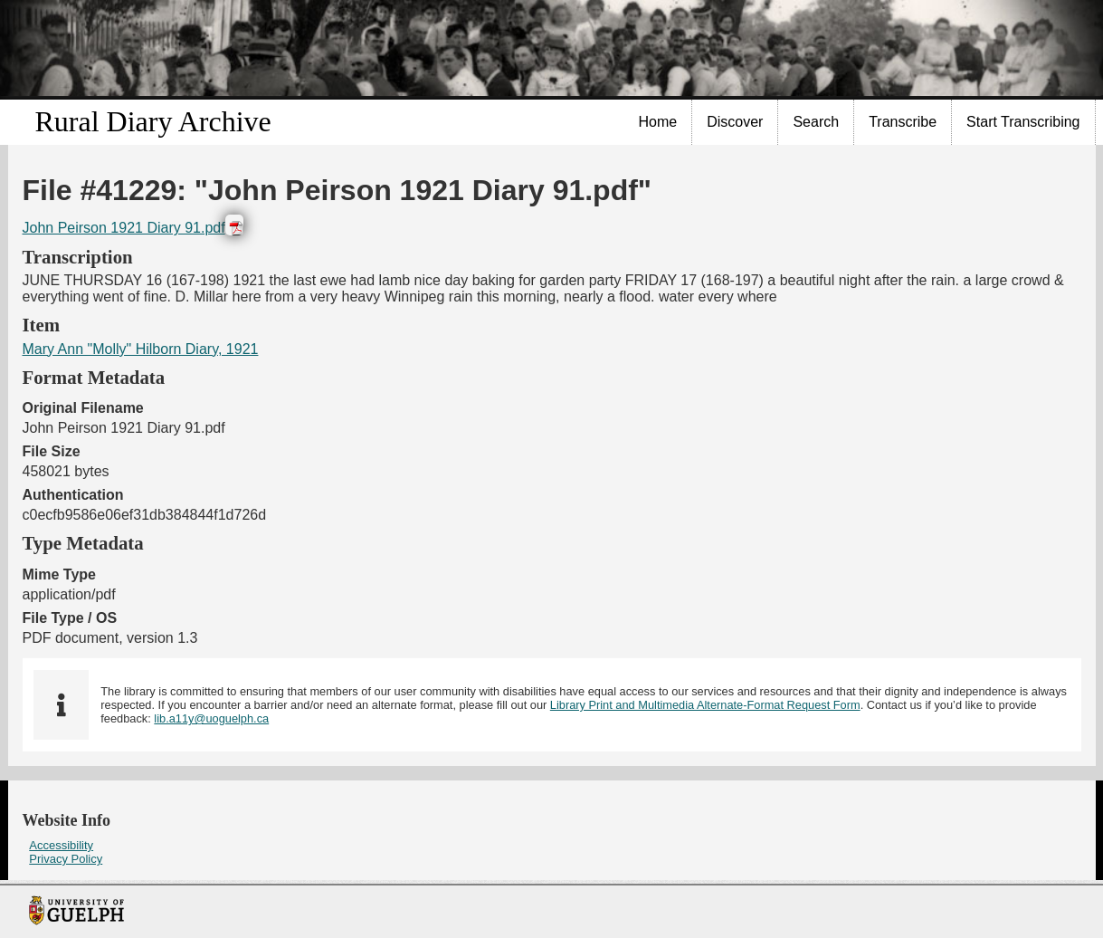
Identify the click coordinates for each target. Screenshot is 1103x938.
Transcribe (903, 121)
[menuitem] (658, 122)
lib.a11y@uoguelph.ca (211, 718)
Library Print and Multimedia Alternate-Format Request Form (705, 705)
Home (658, 121)
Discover (735, 121)
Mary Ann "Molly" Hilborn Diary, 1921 (141, 349)
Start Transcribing (1022, 121)
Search (816, 121)
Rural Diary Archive (153, 121)
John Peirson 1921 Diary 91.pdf (124, 227)
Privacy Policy (65, 859)
